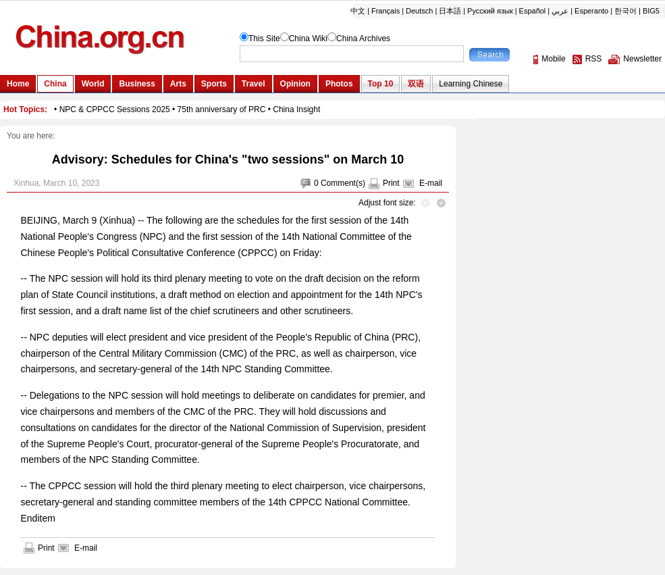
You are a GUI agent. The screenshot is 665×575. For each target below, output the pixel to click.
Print (391, 183)
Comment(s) (343, 183)
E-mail (430, 183)
